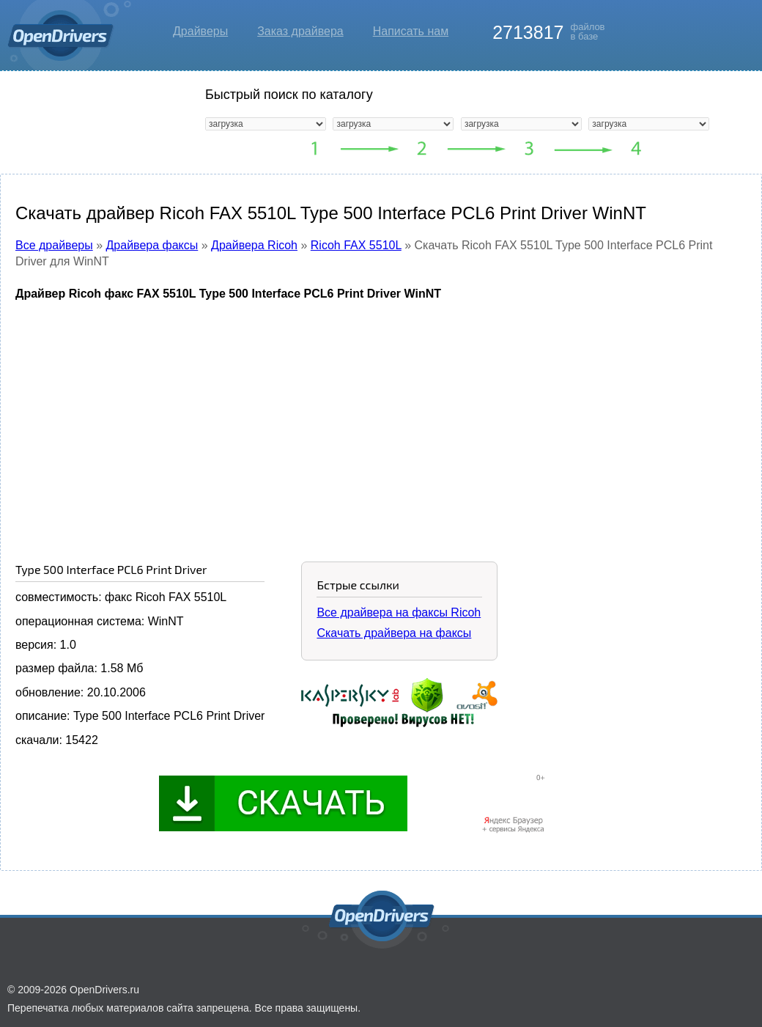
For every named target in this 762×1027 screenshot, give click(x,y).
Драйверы (200, 31)
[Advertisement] (381, 420)
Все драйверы (54, 245)
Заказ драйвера (300, 31)
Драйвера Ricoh (254, 245)
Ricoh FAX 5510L (356, 245)
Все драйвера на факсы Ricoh (399, 612)
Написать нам (410, 31)
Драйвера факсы (152, 245)
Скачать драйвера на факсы (394, 633)
